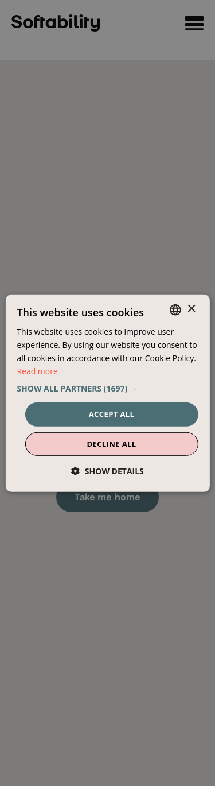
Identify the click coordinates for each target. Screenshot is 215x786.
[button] (107, 389)
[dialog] (107, 392)
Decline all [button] (111, 444)
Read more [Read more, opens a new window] (37, 371)
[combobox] (175, 309)
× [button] (191, 309)
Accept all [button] (112, 414)
